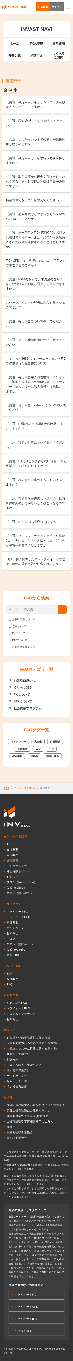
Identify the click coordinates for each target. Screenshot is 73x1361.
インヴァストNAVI (24, 788)
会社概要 (12, 849)
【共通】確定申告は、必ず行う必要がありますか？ (35, 160)
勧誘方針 (12, 1059)
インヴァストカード (20, 865)
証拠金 (34, 756)
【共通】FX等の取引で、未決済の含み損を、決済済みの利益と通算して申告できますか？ (35, 284)
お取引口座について (23, 619)
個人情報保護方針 (18, 1070)
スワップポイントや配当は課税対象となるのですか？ (35, 305)
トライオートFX (17, 911)
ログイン (57, 7)
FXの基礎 (36, 43)
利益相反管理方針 (18, 1054)
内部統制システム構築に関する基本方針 (33, 1048)
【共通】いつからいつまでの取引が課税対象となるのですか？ (35, 142)
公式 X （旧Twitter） (20, 944)
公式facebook (16, 887)
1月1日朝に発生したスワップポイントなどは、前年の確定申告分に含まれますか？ (35, 561)
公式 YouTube (16, 949)
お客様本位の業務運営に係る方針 (28, 1037)
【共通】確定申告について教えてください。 (34, 324)
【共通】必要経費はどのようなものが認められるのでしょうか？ (35, 216)
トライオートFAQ (18, 1008)
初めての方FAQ (17, 1002)
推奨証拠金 (52, 756)
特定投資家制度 (17, 1086)
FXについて (19, 633)
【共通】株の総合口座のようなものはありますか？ (35, 482)
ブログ (11, 938)
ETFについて (19, 640)
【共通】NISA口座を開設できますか (31, 521)
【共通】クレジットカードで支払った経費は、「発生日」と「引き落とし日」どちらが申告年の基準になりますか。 (35, 540)
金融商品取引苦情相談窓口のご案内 (30, 1121)
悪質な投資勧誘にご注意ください (28, 1110)
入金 (38, 749)
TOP (6, 788)
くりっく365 (19, 626)
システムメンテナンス (21, 1013)
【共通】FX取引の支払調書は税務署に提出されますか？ (36, 426)
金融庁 (11, 1126)
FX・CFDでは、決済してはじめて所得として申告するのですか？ (36, 263)
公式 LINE (13, 955)
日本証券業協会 (17, 1137)
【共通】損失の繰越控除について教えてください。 (35, 342)
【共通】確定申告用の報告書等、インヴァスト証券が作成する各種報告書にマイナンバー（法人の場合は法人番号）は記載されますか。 (35, 384)
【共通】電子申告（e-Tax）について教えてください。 (36, 408)
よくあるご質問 (58, 55)
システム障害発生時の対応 (24, 1064)
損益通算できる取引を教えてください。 (34, 200)
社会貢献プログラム (23, 647)
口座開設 (43, 7)
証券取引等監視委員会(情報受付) (28, 1116)
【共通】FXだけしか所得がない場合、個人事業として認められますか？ (36, 464)
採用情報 (12, 860)
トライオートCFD (18, 917)
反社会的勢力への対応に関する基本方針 (33, 1043)
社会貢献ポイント (18, 871)
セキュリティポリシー (21, 1081)
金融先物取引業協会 (20, 1132)
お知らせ (12, 876)
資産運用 (58, 43)
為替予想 (14, 55)
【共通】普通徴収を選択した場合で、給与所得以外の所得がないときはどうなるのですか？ (35, 503)
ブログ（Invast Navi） (22, 882)
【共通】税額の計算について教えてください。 (35, 445)
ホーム (14, 43)
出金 (51, 749)
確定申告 (17, 756)
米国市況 (36, 55)
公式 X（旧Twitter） (20, 893)
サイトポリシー (17, 1075)
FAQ (10, 984)
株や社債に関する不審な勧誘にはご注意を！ (36, 1105)
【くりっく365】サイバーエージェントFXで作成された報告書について (35, 361)
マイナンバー (18, 741)
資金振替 (22, 749)
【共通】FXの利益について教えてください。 (34, 123)
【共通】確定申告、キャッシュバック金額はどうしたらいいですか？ (35, 104)
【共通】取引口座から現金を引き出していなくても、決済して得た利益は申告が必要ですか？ (35, 181)
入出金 (38, 741)
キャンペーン (15, 927)
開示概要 (12, 855)
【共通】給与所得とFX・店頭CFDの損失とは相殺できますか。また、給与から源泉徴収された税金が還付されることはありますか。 (36, 239)
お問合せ (12, 1019)
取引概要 (12, 922)
